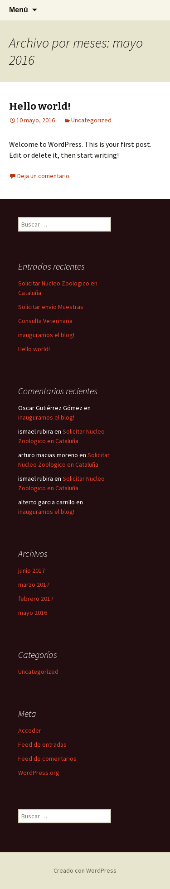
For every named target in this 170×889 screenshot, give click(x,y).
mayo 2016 (32, 613)
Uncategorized (91, 120)
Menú (18, 10)
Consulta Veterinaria (45, 321)
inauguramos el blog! (46, 335)
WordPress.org (38, 772)
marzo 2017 (33, 584)
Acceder (29, 730)
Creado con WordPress (85, 870)
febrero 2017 (35, 598)
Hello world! (40, 106)
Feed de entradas (42, 744)
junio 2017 (31, 570)
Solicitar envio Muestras (50, 307)
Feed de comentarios (47, 758)
